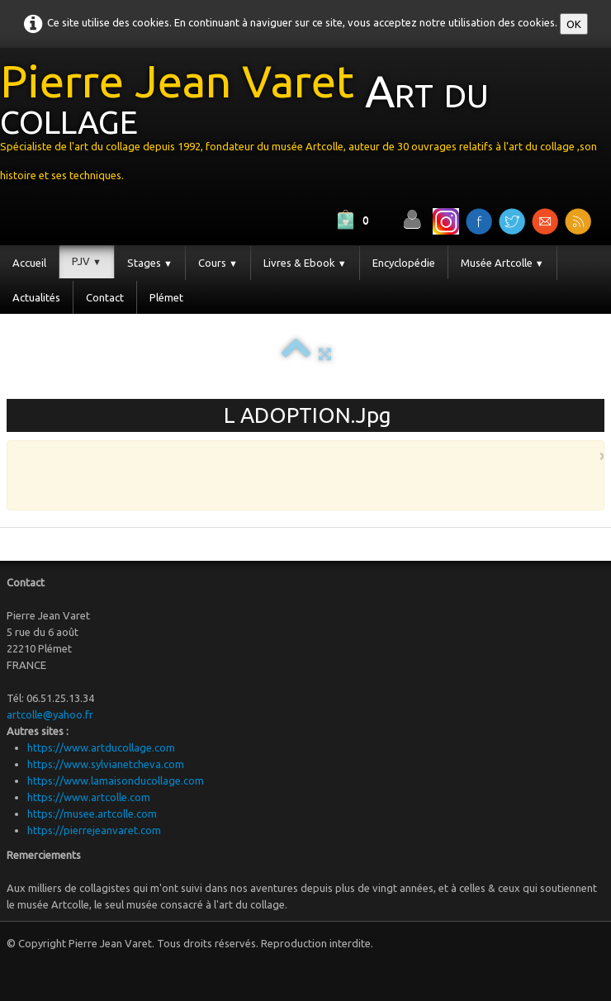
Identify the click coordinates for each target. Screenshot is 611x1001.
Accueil (29, 262)
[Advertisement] (301, 474)
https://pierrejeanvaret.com (94, 830)
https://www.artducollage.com (101, 747)
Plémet (166, 297)
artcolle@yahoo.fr (50, 714)
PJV (87, 261)
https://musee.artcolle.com (92, 813)
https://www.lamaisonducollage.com (115, 780)
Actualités (36, 297)
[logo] (305, 125)
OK (573, 24)
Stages (150, 262)
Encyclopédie (403, 262)
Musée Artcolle (502, 262)
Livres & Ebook (305, 262)
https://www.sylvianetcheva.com (105, 764)
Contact (105, 297)
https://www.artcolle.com (88, 797)
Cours (218, 262)
